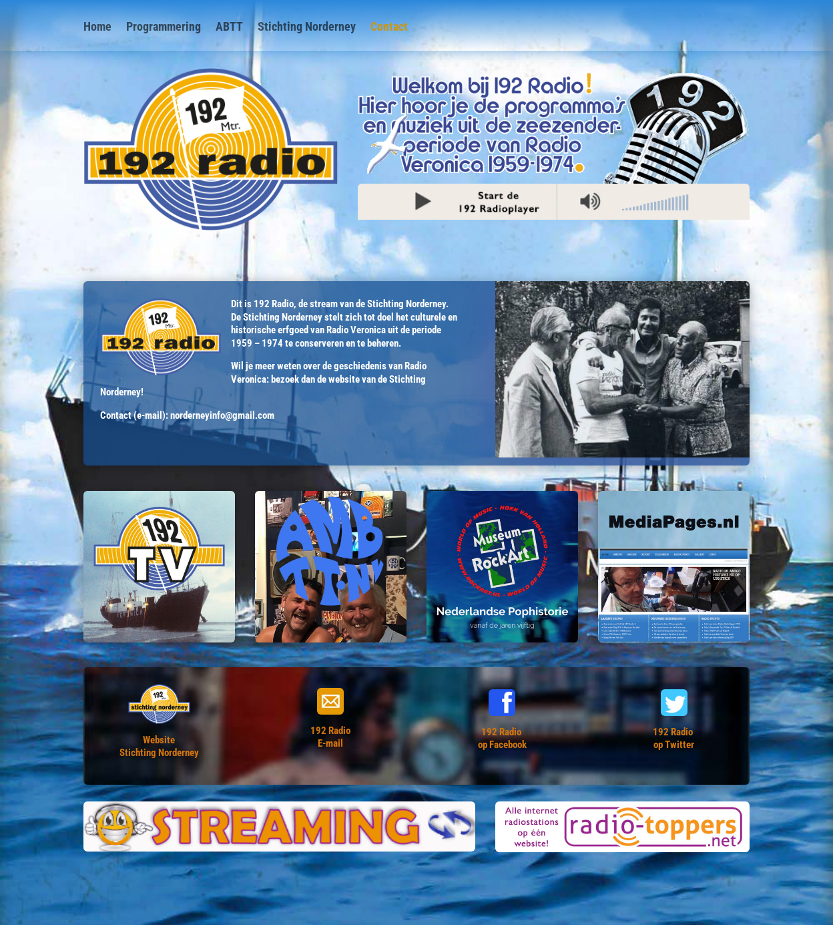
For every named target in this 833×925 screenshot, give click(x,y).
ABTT (229, 27)
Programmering (163, 27)
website (344, 379)
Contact (389, 27)
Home (97, 27)
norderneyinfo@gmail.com (222, 415)
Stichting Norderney (307, 27)
